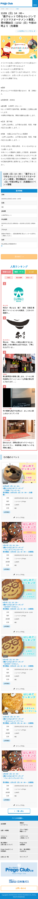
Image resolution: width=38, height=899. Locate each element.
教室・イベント (10, 8)
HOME (2, 8)
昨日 (8, 277)
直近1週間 (19, 277)
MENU (35, 5)
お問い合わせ (21, 888)
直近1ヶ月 (29, 277)
